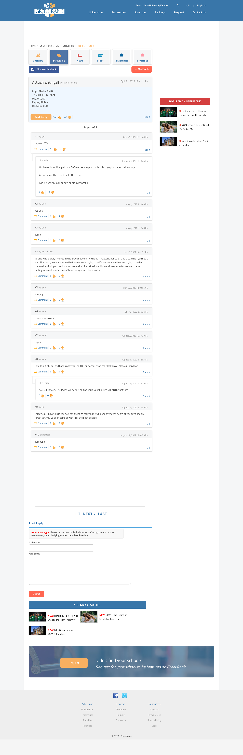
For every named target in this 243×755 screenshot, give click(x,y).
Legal (154, 725)
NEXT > (89, 514)
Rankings (160, 12)
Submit (36, 594)
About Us (154, 709)
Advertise (121, 709)
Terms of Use (154, 715)
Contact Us (199, 12)
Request (179, 12)
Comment (40, 149)
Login (187, 5)
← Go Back (141, 69)
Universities (96, 12)
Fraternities (119, 12)
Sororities (140, 12)
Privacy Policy (154, 720)
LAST (102, 514)
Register (201, 5)
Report (146, 117)
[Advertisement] (90, 478)
